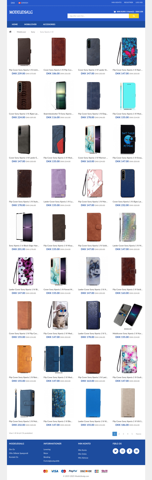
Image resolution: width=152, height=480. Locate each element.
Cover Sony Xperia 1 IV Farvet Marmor (59, 289)
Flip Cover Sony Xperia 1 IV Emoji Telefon (128, 157)
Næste (138, 434)
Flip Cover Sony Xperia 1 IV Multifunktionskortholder (24, 421)
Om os (12, 449)
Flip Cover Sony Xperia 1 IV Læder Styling (93, 377)
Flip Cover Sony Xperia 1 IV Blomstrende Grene (59, 421)
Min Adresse (83, 458)
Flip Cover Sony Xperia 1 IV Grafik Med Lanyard (128, 377)
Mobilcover (21, 32)
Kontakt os (13, 457)
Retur (46, 453)
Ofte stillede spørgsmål (18, 453)
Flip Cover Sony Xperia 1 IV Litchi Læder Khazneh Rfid (24, 70)
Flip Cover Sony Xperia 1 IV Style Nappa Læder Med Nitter (24, 201)
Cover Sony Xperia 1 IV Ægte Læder (128, 201)
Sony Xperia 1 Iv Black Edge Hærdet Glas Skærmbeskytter (24, 245)
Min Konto (116, 2)
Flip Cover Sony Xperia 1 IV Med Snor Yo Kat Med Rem (59, 333)
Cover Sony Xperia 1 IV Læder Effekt (24, 157)
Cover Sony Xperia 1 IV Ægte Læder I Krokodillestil (24, 113)
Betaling (47, 457)
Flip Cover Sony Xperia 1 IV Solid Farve (93, 245)
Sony (33, 32)
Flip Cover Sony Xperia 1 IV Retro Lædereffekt (24, 377)
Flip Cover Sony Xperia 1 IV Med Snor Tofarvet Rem (59, 157)
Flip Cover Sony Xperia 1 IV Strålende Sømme (128, 289)
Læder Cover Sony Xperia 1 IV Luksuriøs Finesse (59, 201)
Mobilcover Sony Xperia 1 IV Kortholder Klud (128, 333)
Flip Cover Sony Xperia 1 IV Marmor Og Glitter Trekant (93, 201)
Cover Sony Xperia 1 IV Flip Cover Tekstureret (59, 70)
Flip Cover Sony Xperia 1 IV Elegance (93, 113)
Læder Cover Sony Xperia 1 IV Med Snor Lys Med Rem (128, 245)
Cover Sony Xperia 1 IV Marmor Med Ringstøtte (93, 157)
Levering (47, 449)
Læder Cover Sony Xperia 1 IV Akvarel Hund (93, 289)
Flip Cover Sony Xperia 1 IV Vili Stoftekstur (128, 421)
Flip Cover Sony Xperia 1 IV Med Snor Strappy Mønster (59, 377)
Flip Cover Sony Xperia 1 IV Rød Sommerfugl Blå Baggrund (128, 70)
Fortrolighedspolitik (51, 461)
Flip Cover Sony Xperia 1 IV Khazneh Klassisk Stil (59, 245)
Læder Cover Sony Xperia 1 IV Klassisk (93, 421)
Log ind (139, 2)
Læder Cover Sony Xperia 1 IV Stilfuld (93, 333)
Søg (134, 16)
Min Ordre (82, 454)
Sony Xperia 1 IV (47, 32)
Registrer (128, 2)
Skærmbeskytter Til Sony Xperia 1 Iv (59, 113)
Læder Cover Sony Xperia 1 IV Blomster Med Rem (24, 289)
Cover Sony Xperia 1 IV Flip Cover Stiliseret (24, 333)
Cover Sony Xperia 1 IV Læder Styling (93, 70)
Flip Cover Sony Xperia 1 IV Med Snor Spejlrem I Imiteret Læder (128, 113)
